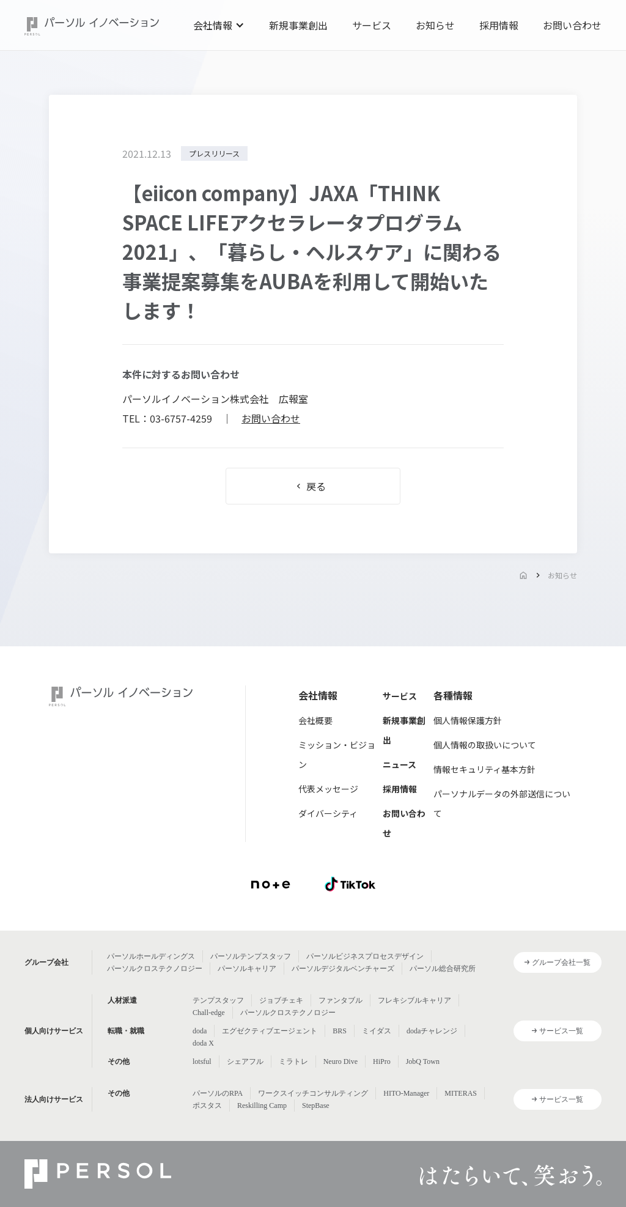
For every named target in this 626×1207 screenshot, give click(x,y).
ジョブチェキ (281, 1000)
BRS (340, 1031)
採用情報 (498, 25)
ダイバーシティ (328, 813)
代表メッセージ (328, 789)
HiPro (382, 1061)
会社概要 (315, 720)
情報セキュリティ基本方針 (484, 769)
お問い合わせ (572, 25)
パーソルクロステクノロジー (154, 968)
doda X (203, 1043)
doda (200, 1031)
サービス (371, 25)
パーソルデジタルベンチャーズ (343, 968)
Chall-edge (209, 1012)
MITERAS (460, 1093)
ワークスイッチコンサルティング (313, 1093)
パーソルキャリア (247, 968)
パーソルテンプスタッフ (250, 956)
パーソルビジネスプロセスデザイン (365, 956)
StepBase (316, 1105)
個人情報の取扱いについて (484, 745)
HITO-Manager (406, 1093)
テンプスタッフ (218, 1000)
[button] (219, 25)
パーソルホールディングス (151, 956)
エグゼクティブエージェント (269, 1031)
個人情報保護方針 (467, 720)
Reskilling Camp (262, 1105)
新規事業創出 (298, 25)
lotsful (202, 1061)
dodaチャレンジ (432, 1031)
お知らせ (435, 25)
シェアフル (245, 1061)
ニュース (399, 764)
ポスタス (207, 1105)
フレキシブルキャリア (414, 1000)
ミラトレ (293, 1061)
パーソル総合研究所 (443, 968)
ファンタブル (341, 1000)
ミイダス (376, 1031)
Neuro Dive (340, 1061)
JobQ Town (423, 1061)
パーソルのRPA (218, 1093)
